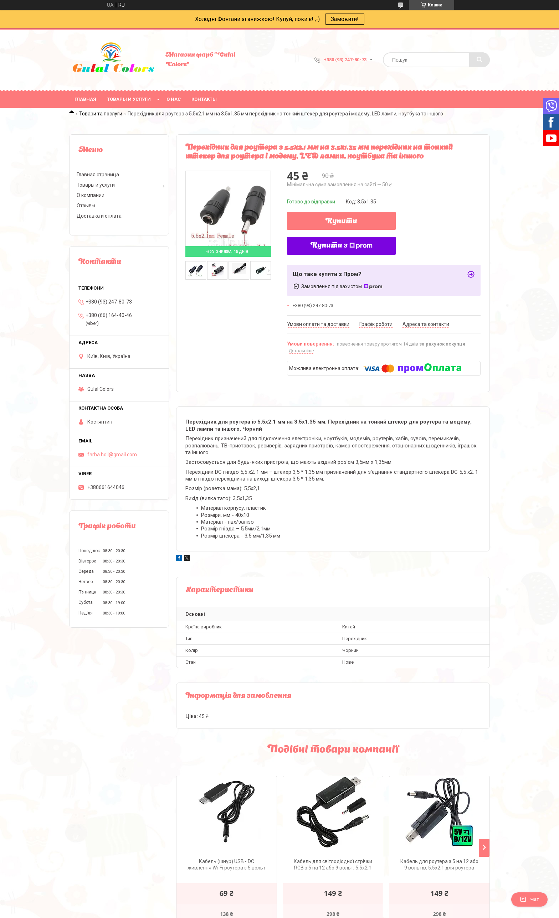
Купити (341, 221)
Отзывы (86, 205)
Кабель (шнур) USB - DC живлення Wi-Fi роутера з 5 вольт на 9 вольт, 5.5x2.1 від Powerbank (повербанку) (227, 865)
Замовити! (345, 19)
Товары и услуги (129, 99)
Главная (85, 99)
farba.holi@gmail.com (112, 454)
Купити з (342, 245)
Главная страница (98, 174)
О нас (173, 99)
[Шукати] (479, 59)
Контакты (204, 99)
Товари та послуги (100, 113)
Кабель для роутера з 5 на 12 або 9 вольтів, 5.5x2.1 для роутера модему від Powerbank (439, 865)
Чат (529, 899)
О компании (90, 195)
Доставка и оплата (99, 216)
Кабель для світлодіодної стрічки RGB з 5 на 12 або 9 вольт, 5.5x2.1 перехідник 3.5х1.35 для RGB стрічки (333, 865)
